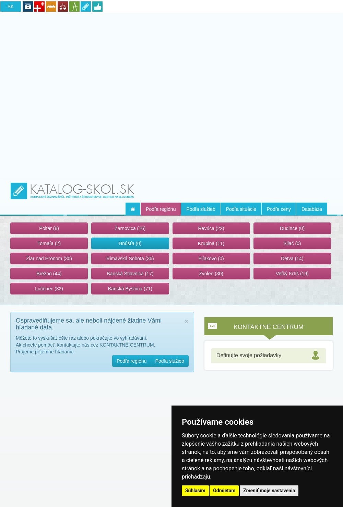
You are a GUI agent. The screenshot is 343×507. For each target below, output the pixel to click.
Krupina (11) (211, 243)
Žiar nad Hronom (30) (49, 258)
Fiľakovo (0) (211, 258)
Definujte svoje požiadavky (248, 355)
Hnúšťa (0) (130, 243)
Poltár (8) (49, 228)
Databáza (311, 209)
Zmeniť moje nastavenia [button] (269, 490)
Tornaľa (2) (49, 243)
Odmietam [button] (224, 490)
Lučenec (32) (49, 288)
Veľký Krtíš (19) (292, 273)
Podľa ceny (279, 209)
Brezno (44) (49, 273)
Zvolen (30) (211, 273)
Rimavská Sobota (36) (130, 258)
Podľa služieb (200, 209)
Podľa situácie (241, 209)
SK (11, 6)
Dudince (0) (292, 228)
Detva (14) (292, 258)
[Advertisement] (171, 95)
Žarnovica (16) (130, 228)
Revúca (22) (211, 228)
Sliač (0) (292, 243)
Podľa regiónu (161, 209)
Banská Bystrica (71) (130, 288)
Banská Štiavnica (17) (130, 273)
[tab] (268, 355)
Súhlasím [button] (195, 490)
